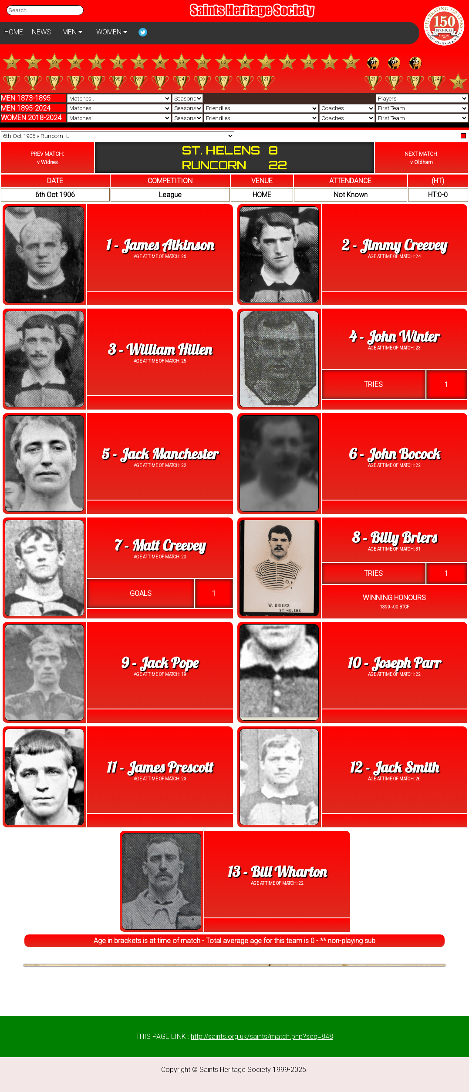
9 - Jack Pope (160, 662)
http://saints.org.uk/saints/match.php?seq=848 (262, 1036)
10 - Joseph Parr (394, 662)
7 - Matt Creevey (160, 545)
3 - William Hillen (160, 349)
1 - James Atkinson (160, 244)
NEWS (41, 32)
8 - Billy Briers (394, 537)
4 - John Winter (394, 336)
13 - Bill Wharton (277, 871)
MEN (72, 32)
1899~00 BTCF (394, 607)
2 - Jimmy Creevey (394, 244)
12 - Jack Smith (394, 767)
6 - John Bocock (394, 453)
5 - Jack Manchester (159, 453)
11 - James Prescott (160, 767)
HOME (13, 32)
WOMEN (111, 32)
